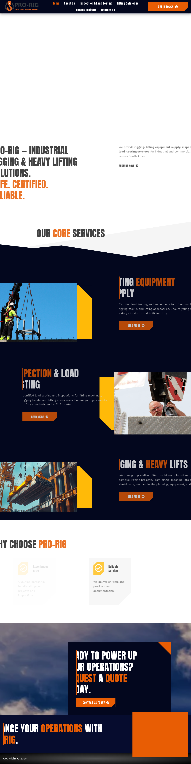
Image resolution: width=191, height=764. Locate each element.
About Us (69, 3)
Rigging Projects (86, 10)
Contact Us (108, 10)
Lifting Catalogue (128, 3)
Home (55, 3)
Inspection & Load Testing (96, 3)
